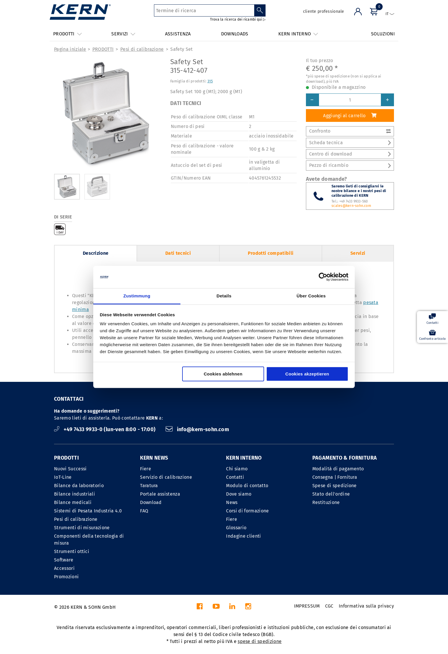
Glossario (236, 527)
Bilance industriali (74, 494)
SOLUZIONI (383, 34)
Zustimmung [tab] (136, 295)
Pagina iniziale (70, 49)
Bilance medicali (73, 502)
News (231, 502)
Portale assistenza (160, 494)
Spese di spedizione (334, 485)
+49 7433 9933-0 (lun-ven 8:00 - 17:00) (105, 429)
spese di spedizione (260, 641)
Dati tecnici (178, 253)
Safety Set (181, 49)
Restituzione (326, 502)
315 (210, 81)
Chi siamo (237, 468)
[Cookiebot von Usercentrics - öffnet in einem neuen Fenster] (323, 277)
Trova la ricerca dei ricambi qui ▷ (238, 19)
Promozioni (66, 576)
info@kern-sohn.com (197, 429)
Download (151, 502)
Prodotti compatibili (270, 253)
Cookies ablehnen (223, 373)
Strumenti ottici (71, 551)
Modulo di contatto (247, 485)
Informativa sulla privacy (366, 606)
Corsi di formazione (247, 511)
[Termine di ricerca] (204, 10)
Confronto (350, 131)
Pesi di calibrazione (142, 49)
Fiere (145, 468)
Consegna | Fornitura (334, 477)
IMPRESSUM (307, 606)
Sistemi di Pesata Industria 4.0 (88, 511)
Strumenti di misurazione (82, 527)
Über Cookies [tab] (311, 295)
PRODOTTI (103, 49)
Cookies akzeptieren (307, 373)
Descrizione (96, 253)
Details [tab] (223, 295)
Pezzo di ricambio (350, 165)
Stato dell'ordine (331, 494)
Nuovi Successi (70, 468)
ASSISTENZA (178, 34)
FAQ (144, 511)
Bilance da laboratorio (79, 485)
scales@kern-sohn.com (351, 206)
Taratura (149, 485)
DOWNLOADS (234, 34)
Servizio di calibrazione (166, 477)
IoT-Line (63, 477)
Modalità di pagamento (338, 468)
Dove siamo (238, 494)
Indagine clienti (243, 536)
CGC (329, 606)
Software (64, 560)
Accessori (64, 568)
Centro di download (350, 154)
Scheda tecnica (350, 142)
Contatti (235, 477)
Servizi (357, 253)
